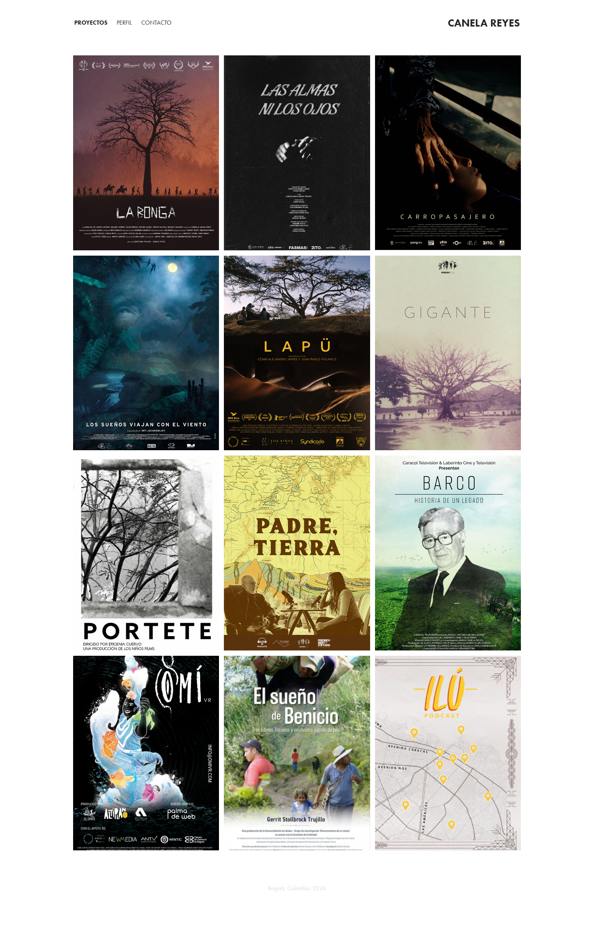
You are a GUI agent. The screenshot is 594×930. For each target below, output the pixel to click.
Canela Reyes (484, 22)
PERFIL (124, 22)
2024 (318, 888)
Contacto (156, 22)
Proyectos (91, 22)
